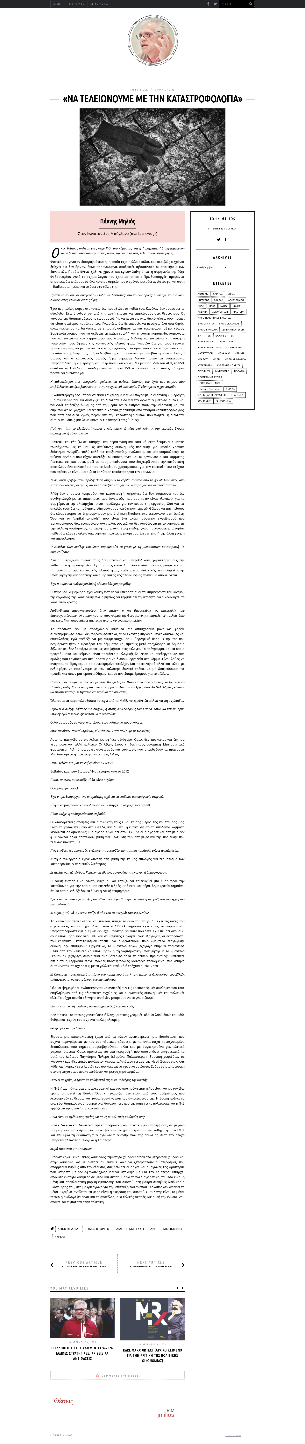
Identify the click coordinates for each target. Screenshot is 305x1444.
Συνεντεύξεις (139, 89)
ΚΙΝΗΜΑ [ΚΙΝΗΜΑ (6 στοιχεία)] (239, 353)
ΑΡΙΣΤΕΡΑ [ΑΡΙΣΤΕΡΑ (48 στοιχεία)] (238, 311)
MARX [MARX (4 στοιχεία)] (212, 306)
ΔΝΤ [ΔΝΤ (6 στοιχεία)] (200, 335)
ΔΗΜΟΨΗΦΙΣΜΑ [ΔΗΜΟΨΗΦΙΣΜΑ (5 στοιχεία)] (207, 329)
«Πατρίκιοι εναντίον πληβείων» (152, 1264)
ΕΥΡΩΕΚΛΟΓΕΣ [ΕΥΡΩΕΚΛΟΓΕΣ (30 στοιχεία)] (206, 341)
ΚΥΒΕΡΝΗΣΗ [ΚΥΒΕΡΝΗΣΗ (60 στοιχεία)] (205, 365)
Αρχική (58, 4)
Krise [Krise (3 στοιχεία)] (201, 306)
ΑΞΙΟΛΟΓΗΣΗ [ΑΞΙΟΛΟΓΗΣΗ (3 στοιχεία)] (220, 311)
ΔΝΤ (153, 1229)
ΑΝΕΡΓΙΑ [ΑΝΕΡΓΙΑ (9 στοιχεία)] (202, 311)
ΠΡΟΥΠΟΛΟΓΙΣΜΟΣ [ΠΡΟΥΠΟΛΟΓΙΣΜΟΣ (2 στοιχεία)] (209, 383)
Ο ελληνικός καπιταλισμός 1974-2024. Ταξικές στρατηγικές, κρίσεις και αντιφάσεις (82, 1353)
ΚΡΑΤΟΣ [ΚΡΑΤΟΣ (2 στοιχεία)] (203, 359)
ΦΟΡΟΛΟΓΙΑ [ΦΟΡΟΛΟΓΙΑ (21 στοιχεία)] (223, 401)
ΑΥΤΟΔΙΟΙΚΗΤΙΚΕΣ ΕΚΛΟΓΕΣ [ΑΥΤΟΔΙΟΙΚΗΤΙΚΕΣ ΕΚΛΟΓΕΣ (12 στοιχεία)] (214, 317)
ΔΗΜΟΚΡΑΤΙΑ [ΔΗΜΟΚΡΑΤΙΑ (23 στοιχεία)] (206, 323)
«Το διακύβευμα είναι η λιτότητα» (83, 1264)
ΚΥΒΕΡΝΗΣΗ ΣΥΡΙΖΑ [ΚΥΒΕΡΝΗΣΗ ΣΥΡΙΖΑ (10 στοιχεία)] (228, 365)
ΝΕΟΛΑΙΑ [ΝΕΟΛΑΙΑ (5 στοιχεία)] (239, 371)
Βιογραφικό (77, 4)
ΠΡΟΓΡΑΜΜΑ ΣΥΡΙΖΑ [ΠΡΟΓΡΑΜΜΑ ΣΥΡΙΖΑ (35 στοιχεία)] (210, 377)
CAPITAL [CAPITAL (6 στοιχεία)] (218, 294)
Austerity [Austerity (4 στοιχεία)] (203, 294)
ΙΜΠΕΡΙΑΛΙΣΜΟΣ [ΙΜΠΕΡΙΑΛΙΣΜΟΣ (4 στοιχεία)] (235, 347)
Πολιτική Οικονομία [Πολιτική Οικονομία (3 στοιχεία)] (209, 389)
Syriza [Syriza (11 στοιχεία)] (224, 306)
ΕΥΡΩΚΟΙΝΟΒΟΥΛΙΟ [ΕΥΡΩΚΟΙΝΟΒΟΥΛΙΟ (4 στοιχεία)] (209, 347)
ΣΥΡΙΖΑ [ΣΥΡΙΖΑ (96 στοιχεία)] (230, 389)
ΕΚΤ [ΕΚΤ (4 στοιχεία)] (233, 335)
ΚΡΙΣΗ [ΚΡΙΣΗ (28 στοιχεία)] (216, 359)
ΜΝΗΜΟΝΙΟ (172, 1229)
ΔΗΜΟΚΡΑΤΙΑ (68, 1229)
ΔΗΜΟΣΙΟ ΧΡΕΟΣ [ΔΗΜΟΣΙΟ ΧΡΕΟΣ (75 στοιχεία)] (229, 323)
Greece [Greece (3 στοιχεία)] (218, 300)
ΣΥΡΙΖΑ (59, 1237)
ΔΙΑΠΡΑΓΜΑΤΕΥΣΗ (130, 1229)
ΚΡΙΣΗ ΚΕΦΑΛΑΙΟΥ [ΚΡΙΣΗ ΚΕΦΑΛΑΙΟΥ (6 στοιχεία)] (235, 359)
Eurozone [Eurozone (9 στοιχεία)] (203, 300)
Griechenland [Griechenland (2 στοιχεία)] (236, 300)
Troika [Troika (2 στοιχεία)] (236, 306)
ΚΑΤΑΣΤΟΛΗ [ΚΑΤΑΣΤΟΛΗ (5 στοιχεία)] (205, 353)
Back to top (233, 1436)
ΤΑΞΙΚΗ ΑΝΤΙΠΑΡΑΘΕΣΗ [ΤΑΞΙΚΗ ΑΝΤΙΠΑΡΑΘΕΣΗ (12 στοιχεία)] (212, 395)
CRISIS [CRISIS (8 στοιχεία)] (231, 294)
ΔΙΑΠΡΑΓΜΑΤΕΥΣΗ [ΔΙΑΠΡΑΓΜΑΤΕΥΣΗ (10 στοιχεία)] (233, 329)
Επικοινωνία (99, 4)
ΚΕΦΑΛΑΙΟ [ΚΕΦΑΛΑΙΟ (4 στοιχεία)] (224, 353)
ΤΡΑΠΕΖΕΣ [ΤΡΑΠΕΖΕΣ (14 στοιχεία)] (237, 395)
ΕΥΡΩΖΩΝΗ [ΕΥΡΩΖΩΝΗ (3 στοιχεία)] (226, 341)
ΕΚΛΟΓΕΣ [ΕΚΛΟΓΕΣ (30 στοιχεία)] (221, 335)
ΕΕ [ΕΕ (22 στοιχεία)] (209, 335)
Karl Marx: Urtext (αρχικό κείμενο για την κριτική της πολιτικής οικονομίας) (152, 1355)
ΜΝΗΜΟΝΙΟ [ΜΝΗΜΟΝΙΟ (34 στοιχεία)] (222, 371)
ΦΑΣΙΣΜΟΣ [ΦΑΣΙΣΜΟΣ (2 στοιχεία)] (204, 401)
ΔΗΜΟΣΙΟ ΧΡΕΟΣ (97, 1229)
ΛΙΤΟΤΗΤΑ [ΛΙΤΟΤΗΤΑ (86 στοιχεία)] (204, 371)
